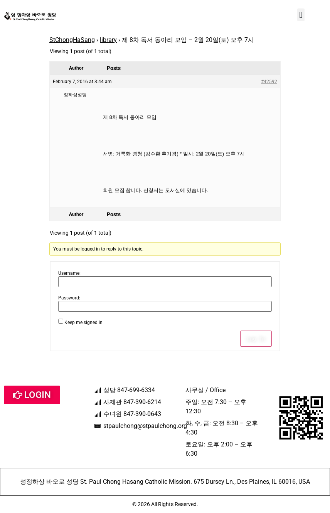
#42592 (269, 81)
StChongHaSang (72, 39)
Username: (69, 273)
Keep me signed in (83, 322)
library (108, 39)
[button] (301, 14)
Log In (256, 339)
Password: (69, 298)
